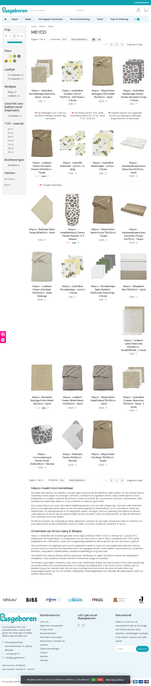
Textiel (101, 19)
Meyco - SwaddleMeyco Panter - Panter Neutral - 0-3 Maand (72, 234)
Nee (100, 679)
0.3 (10, 128)
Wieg (12, 92)
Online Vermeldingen (50, 648)
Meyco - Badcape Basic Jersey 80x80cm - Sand (42, 231)
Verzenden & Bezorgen (51, 637)
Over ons (44, 621)
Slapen (16, 19)
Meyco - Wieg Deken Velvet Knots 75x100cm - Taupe (103, 232)
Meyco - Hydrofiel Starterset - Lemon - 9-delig (72, 166)
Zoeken (79, 10)
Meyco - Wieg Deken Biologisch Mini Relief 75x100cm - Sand (103, 94)
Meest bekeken (79, 39)
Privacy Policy (46, 629)
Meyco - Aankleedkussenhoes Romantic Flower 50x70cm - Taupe (133, 234)
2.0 (10, 148)
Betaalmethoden (48, 633)
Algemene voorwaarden (51, 625)
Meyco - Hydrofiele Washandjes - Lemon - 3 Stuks (103, 166)
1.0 (10, 140)
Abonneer (142, 649)
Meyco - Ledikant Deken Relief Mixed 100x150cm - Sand (72, 400)
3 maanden (14, 115)
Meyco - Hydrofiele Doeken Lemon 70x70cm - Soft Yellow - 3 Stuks (72, 95)
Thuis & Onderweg (120, 19)
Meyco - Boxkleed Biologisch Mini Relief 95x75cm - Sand (42, 400)
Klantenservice (142, 2)
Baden (29, 19)
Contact (43, 652)
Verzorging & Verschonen (51, 19)
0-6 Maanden (15, 78)
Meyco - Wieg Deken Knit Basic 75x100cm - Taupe (103, 457)
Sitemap (44, 660)
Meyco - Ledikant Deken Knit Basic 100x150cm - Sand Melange (42, 291)
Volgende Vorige (134, 44)
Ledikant (14, 95)
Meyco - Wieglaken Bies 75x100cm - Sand (133, 288)
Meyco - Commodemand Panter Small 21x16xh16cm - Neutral (42, 459)
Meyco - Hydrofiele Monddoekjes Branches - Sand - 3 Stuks (42, 94)
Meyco (7, 184)
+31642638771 (12, 653)
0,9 (10, 136)
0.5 (10, 132)
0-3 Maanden (15, 75)
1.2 (10, 144)
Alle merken (9, 179)
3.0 (10, 152)
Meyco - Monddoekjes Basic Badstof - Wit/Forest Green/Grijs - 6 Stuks (102, 291)
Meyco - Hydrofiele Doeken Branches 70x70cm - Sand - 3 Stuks (133, 402)
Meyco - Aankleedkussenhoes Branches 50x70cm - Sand (133, 167)
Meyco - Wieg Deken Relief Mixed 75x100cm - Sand (103, 400)
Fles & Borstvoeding (80, 19)
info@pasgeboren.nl (14, 657)
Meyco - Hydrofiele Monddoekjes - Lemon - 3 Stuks (72, 289)
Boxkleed (13, 165)
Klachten (44, 656)
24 (64, 39)
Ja (93, 679)
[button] (138, 10)
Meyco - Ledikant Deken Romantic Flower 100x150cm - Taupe (42, 167)
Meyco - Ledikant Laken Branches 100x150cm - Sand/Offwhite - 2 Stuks (133, 345)
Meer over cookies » (115, 679)
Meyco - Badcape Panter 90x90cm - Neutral (72, 457)
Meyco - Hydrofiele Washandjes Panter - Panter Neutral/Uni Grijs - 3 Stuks (133, 95)
